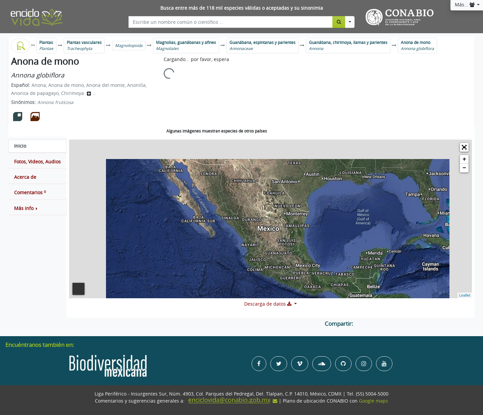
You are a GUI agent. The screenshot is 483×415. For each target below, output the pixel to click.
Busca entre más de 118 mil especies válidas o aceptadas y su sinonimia (241, 8)
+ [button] (464, 159)
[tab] (37, 146)
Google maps (373, 401)
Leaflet (464, 295)
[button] (37, 208)
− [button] (464, 168)
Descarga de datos (268, 304)
